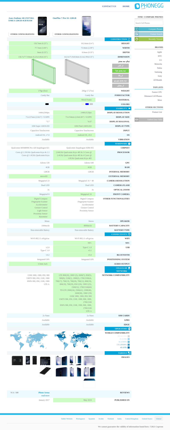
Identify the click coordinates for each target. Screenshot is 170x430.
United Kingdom (131, 419)
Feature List (157, 112)
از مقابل (120, 85)
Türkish (111, 419)
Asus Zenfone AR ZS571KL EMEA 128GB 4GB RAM (21, 19)
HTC (160, 56)
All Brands (157, 80)
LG (160, 60)
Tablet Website (66, 419)
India (119, 419)
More (160, 100)
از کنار (120, 66)
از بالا (120, 75)
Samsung (158, 72)
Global (158, 419)
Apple (159, 52)
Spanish (92, 419)
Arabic (101, 419)
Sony (160, 76)
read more (45, 395)
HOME (126, 6)
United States (147, 419)
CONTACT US (109, 6)
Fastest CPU (157, 92)
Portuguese (80, 419)
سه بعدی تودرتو (120, 80)
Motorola (158, 64)
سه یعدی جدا (120, 71)
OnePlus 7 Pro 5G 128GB (64, 18)
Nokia (159, 68)
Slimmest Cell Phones (153, 96)
